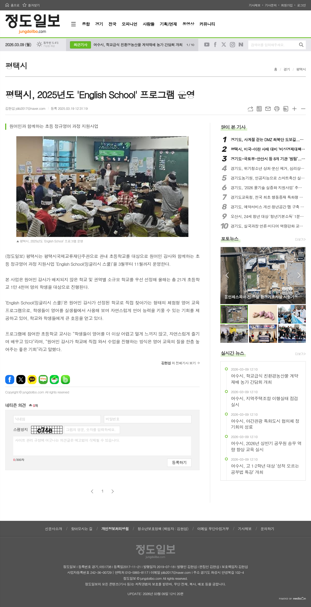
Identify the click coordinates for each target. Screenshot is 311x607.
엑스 (20, 379)
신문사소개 (53, 528)
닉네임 (20, 419)
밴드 (65, 379)
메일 (268, 108)
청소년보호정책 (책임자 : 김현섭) (163, 528)
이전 (92, 491)
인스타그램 (232, 45)
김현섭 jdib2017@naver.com (25, 108)
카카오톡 (32, 379)
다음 (113, 491)
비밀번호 (112, 419)
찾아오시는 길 (82, 528)
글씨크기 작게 (303, 108)
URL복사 (250, 108)
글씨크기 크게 (294, 108)
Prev (227, 275)
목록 (259, 108)
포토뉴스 (229, 238)
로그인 (301, 5)
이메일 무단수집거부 (213, 528)
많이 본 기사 (233, 127)
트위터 (224, 45)
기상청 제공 (49, 46)
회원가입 (287, 5)
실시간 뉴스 (232, 353)
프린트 (276, 108)
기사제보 (254, 5)
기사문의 (271, 5)
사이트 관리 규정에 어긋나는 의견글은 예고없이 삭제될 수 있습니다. (67, 440)
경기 (287, 69)
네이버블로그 (241, 45)
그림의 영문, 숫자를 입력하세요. (90, 429)
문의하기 (267, 528)
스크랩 (285, 108)
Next (299, 275)
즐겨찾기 (34, 5)
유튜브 (207, 45)
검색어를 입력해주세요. (268, 44)
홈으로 (15, 5)
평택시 (301, 69)
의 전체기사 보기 (178, 362)
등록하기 (179, 462)
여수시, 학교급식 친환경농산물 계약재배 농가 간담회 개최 (138, 44)
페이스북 (215, 45)
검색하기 (301, 44)
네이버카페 (54, 379)
